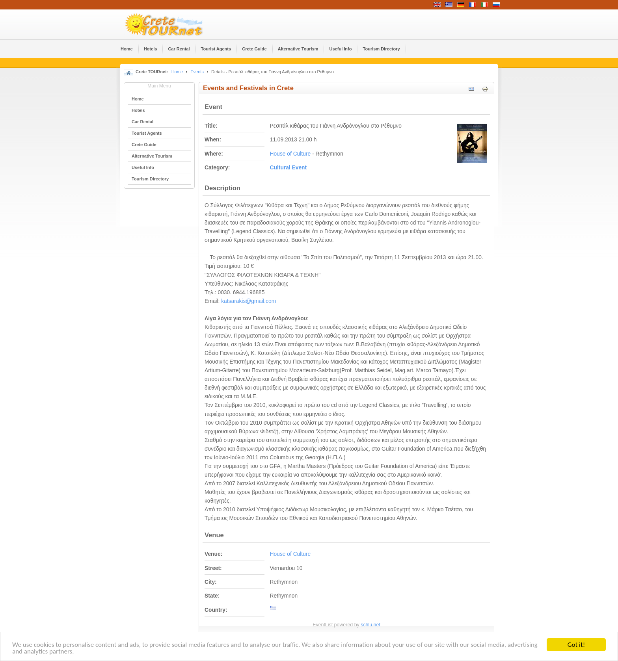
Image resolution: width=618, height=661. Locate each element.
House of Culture (290, 154)
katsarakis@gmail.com (248, 301)
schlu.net (370, 625)
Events (197, 71)
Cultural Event (288, 168)
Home (177, 71)
